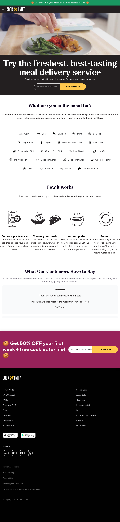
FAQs (5, 400)
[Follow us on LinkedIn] (5, 453)
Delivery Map (8, 420)
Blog (78, 410)
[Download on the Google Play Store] (28, 435)
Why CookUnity (9, 395)
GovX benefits (82, 425)
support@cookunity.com (13, 484)
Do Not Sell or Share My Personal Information (22, 489)
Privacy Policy (8, 472)
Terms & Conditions (11, 467)
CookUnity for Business (86, 415)
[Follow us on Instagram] (13, 453)
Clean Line (80, 400)
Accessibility (81, 395)
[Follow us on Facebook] (21, 453)
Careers (79, 420)
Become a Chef (9, 405)
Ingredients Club (83, 405)
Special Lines (81, 390)
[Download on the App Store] (10, 435)
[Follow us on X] (29, 453)
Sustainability (8, 425)
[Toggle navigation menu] (3, 9)
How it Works (8, 390)
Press (5, 410)
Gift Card (6, 415)
